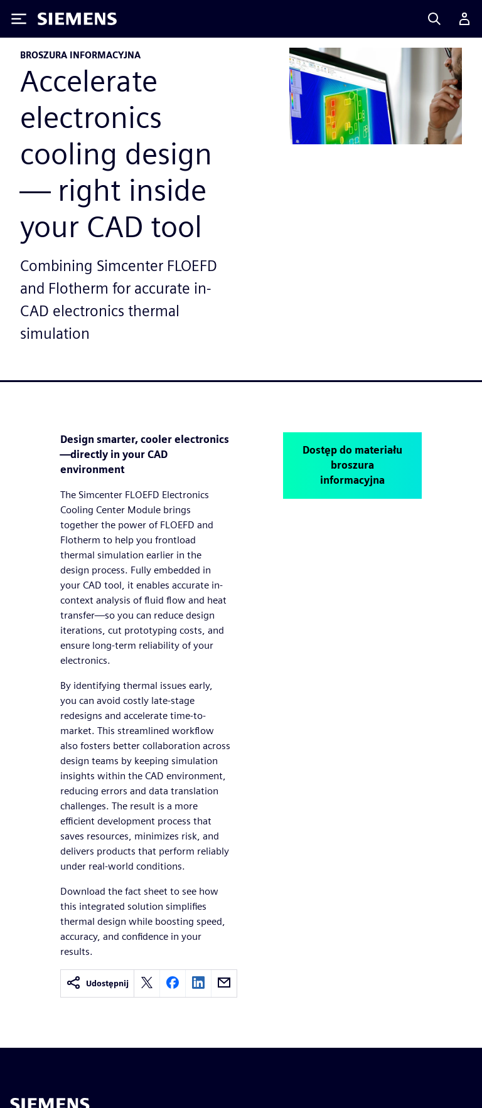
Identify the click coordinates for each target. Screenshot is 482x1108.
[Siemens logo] (77, 19)
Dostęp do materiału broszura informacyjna (352, 465)
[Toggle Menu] (19, 19)
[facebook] (172, 983)
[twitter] (146, 983)
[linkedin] (198, 983)
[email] (224, 983)
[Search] (434, 18)
